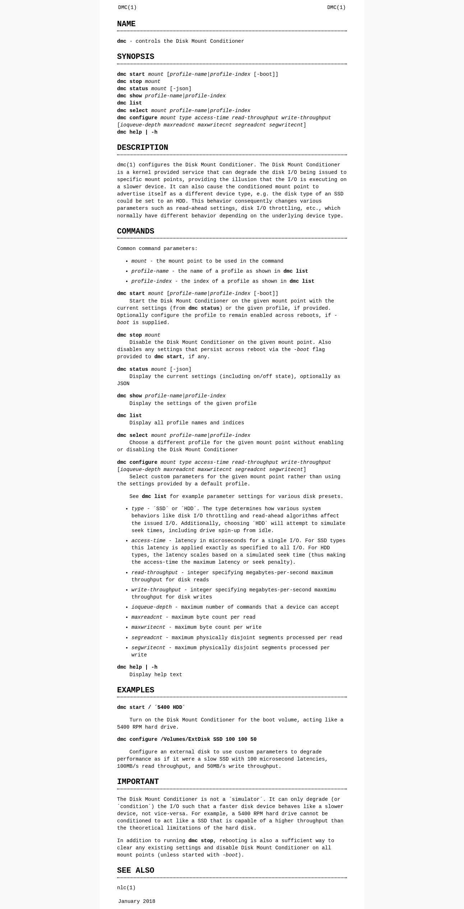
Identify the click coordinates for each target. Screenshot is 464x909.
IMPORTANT (138, 781)
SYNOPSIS (135, 56)
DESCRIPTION (142, 147)
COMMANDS (135, 231)
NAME (126, 24)
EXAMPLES (135, 690)
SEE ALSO (135, 870)
